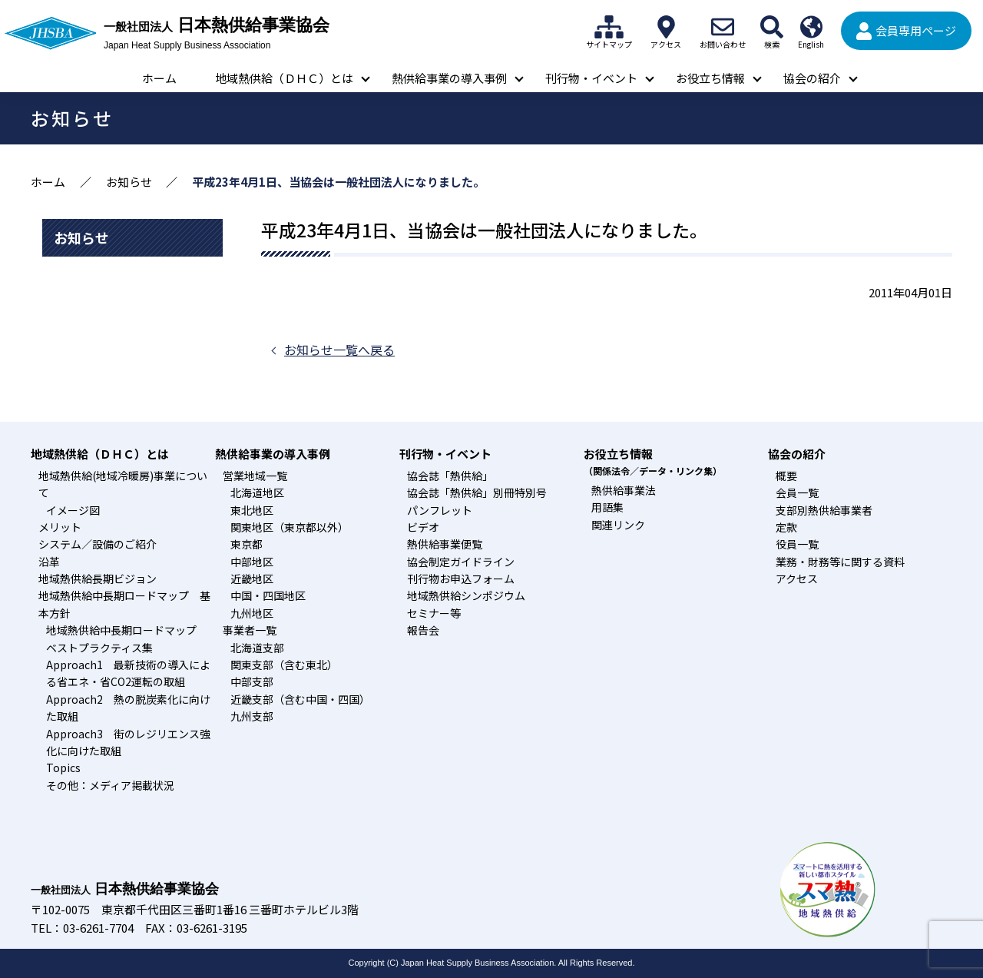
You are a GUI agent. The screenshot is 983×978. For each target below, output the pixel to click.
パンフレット (439, 510)
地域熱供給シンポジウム (466, 595)
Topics (63, 767)
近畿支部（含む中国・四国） (300, 699)
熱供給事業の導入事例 (449, 78)
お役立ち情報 (710, 78)
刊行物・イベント (591, 78)
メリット (59, 527)
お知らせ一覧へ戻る (339, 349)
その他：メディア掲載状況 (110, 785)
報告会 (423, 630)
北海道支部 (257, 647)
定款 (786, 527)
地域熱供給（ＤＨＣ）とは (284, 78)
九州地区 (251, 613)
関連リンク (618, 524)
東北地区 (251, 510)
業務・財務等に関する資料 (840, 561)
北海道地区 (257, 492)
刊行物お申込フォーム (461, 578)
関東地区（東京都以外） (289, 527)
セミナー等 (434, 613)
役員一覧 (797, 544)
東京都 (246, 544)
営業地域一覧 (255, 475)
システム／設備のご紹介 (97, 544)
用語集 (607, 507)
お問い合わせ (722, 26)
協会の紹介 (812, 78)
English (811, 26)
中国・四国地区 (268, 595)
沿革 (49, 561)
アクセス (665, 26)
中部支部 (251, 681)
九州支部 (251, 716)
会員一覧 (797, 492)
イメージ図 (73, 510)
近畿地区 (251, 578)
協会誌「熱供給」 (450, 475)
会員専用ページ (915, 30)
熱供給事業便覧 (444, 544)
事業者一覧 (249, 630)
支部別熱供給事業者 (824, 510)
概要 (786, 475)
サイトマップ (609, 26)
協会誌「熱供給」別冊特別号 (477, 492)
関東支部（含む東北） (284, 664)
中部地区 (251, 561)
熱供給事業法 (623, 490)
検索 (772, 26)
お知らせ (129, 182)
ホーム (159, 78)
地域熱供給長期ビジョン (97, 578)
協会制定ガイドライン (461, 561)
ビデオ (423, 527)
